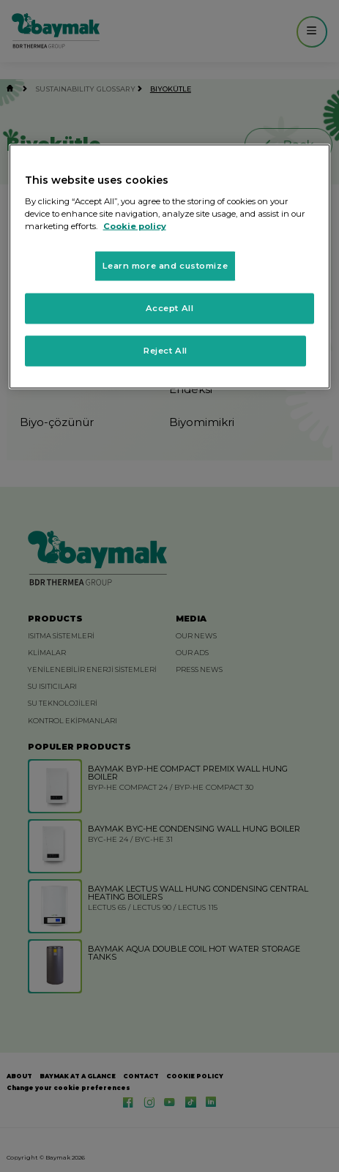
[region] (170, 266)
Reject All (165, 350)
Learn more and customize (165, 265)
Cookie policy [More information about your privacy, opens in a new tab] (134, 225)
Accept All (170, 307)
